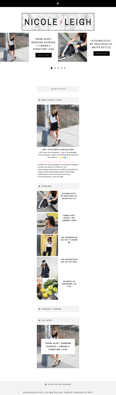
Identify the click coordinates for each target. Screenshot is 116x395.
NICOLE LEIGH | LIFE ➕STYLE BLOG (47, 392)
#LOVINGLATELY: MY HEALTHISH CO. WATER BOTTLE (69, 196)
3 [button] (58, 68)
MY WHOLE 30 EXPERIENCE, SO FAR (69, 283)
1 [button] (52, 68)
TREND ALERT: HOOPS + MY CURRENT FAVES (69, 218)
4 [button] (62, 68)
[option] (29, 47)
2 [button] (55, 68)
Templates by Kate (83, 392)
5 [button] (65, 68)
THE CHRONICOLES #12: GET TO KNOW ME (69, 239)
